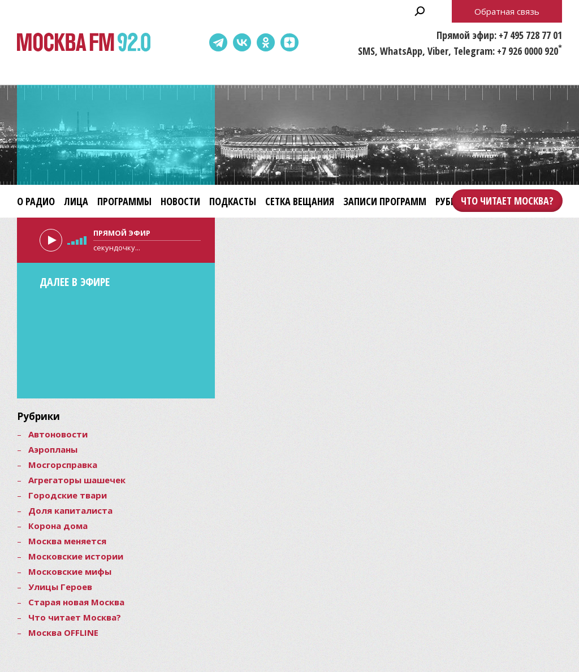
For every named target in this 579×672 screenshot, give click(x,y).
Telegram (218, 42)
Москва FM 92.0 (83, 43)
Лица (76, 201)
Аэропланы (52, 449)
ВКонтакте (242, 42)
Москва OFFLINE (63, 632)
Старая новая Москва (76, 602)
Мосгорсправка (62, 464)
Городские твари (67, 495)
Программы (124, 201)
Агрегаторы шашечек (77, 479)
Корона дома (58, 525)
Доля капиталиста (70, 510)
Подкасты (232, 201)
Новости (180, 201)
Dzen (289, 42)
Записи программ (384, 201)
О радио (36, 201)
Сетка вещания (299, 201)
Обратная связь (506, 11)
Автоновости (58, 434)
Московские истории (75, 556)
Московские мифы (69, 571)
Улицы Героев (60, 586)
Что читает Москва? (507, 200)
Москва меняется (67, 541)
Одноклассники (266, 42)
